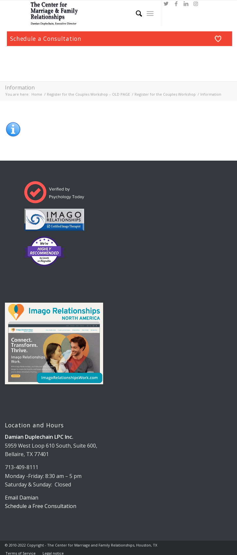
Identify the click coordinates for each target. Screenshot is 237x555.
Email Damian (21, 497)
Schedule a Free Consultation (40, 506)
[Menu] (150, 13)
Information (20, 87)
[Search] (135, 13)
